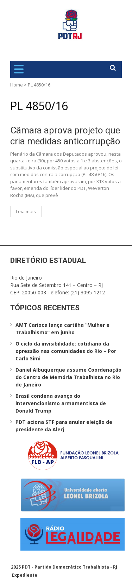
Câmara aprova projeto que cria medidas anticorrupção (65, 135)
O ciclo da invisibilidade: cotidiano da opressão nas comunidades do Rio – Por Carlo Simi (65, 351)
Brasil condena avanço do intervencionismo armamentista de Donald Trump (60, 403)
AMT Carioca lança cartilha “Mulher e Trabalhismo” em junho (62, 329)
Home (16, 85)
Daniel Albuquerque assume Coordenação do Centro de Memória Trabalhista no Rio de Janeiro (68, 377)
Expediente (24, 575)
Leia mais (26, 211)
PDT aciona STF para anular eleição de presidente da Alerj (63, 426)
